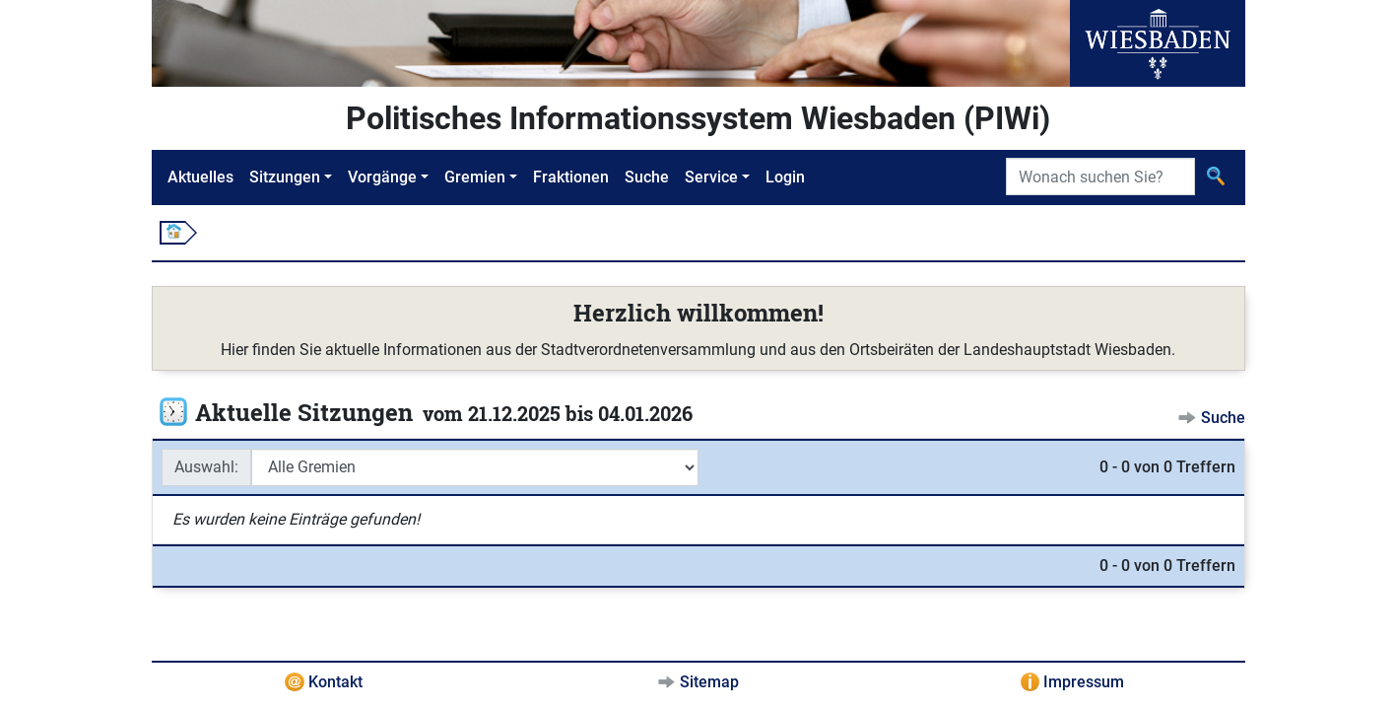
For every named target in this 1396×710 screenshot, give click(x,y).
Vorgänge (382, 177)
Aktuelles (200, 177)
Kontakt (335, 682)
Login (785, 177)
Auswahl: (206, 467)
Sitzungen (284, 177)
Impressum (1083, 682)
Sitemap (709, 682)
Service (711, 177)
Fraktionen (571, 177)
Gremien (474, 177)
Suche (647, 177)
